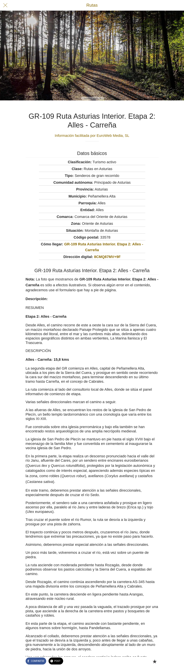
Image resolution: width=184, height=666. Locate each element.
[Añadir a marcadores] (155, 661)
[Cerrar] (5, 5)
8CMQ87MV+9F (107, 257)
